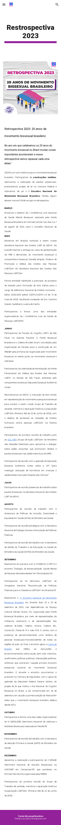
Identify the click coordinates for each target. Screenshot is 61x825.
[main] (30, 33)
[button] (4, 4)
